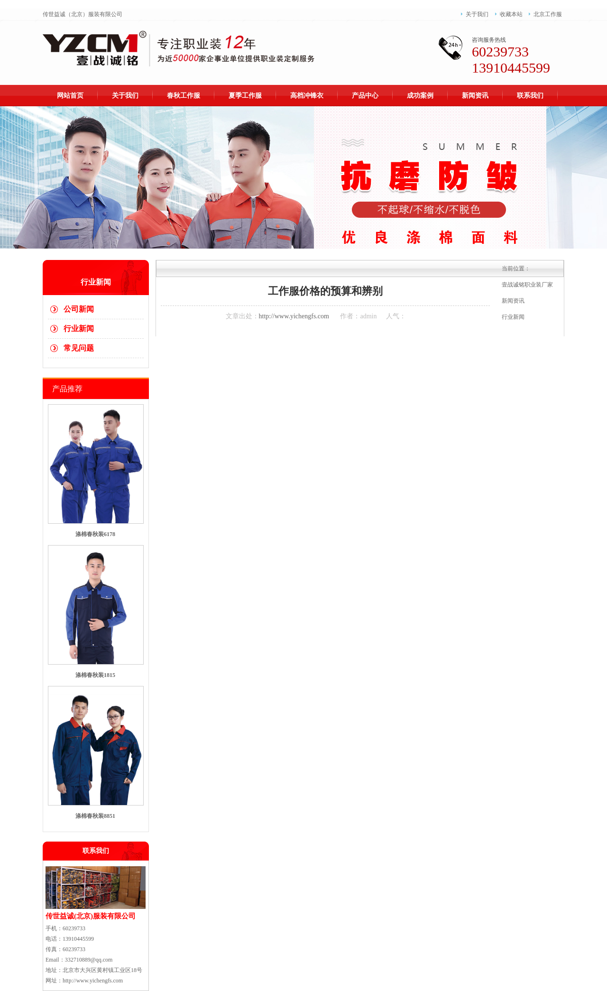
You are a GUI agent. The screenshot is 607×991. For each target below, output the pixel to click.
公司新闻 (79, 309)
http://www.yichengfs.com (294, 316)
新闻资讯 (475, 95)
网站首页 (70, 95)
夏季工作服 (245, 95)
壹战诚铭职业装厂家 (527, 284)
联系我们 (530, 95)
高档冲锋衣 (306, 95)
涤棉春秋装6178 (95, 534)
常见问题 (79, 348)
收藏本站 (511, 14)
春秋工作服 (183, 95)
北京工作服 (547, 14)
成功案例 (420, 95)
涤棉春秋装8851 (95, 816)
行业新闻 (79, 328)
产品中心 (365, 95)
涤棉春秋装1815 (95, 675)
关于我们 (477, 14)
